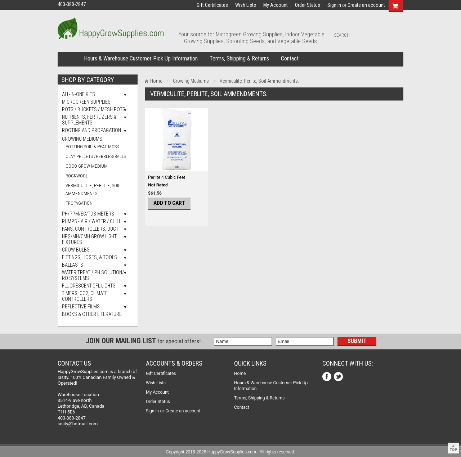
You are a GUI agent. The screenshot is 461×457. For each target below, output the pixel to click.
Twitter (339, 377)
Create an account (366, 5)
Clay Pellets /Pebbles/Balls (96, 156)
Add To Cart (169, 203)
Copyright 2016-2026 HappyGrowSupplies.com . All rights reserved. (230, 451)
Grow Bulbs (76, 250)
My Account (275, 5)
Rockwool (77, 175)
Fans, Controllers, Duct (90, 229)
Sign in (334, 5)
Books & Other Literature (92, 314)
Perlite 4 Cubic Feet (166, 177)
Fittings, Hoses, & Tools (89, 257)
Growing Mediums (82, 139)
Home (69, 59)
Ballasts (72, 265)
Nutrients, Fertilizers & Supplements (89, 120)
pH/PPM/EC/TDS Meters (88, 214)
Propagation (79, 203)
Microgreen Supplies (86, 102)
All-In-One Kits (78, 94)
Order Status (307, 5)
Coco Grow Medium (87, 166)
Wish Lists (245, 5)
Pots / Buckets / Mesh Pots (93, 109)
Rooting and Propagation (91, 130)
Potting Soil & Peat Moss (92, 146)
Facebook (327, 377)
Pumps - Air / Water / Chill (91, 221)
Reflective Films (81, 306)
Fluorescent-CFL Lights (89, 286)
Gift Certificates (212, 5)
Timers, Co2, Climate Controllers (85, 296)
